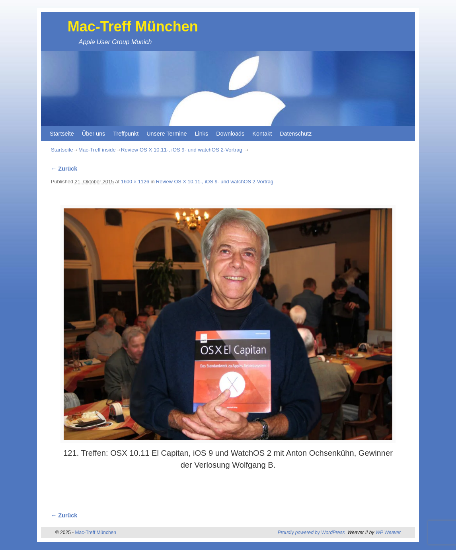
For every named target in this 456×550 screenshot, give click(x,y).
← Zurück (64, 168)
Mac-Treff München (133, 26)
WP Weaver (388, 532)
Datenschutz (296, 133)
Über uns (93, 133)
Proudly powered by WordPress (311, 532)
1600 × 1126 (135, 182)
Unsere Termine (166, 133)
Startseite (62, 133)
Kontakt (262, 133)
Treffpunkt (125, 133)
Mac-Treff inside (97, 150)
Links (202, 133)
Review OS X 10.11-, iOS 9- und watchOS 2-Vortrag (181, 150)
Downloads (230, 133)
